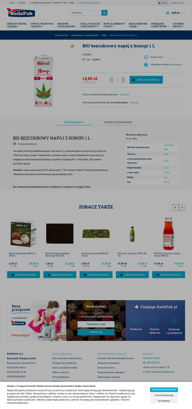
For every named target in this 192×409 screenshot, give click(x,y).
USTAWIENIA (164, 401)
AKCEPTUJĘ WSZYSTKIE (164, 389)
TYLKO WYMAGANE (163, 395)
